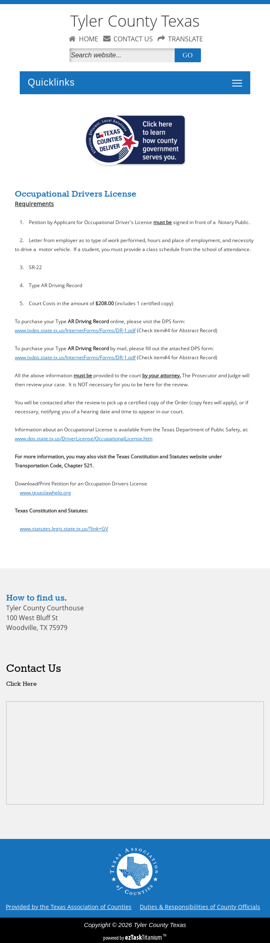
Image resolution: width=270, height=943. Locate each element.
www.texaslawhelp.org (45, 492)
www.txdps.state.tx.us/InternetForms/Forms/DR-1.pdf (75, 330)
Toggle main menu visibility (239, 79)
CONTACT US (133, 38)
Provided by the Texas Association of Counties (69, 907)
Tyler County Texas (135, 20)
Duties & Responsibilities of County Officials (200, 907)
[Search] (123, 55)
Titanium (144, 937)
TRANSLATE (185, 38)
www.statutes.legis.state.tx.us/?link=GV (64, 528)
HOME (88, 38)
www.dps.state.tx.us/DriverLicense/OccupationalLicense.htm (83, 438)
